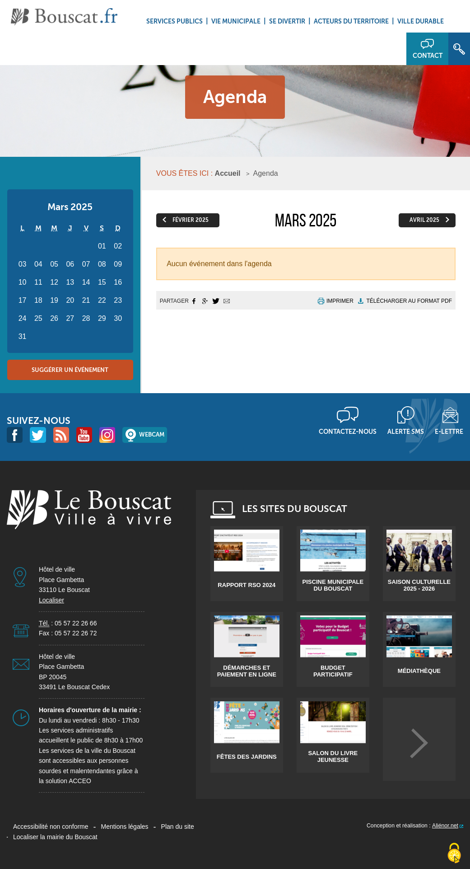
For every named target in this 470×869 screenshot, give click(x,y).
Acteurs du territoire (351, 21)
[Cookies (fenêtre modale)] (454, 853)
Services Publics (174, 21)
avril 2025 (424, 220)
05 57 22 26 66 (76, 623)
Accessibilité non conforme (50, 826)
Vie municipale (236, 21)
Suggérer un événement (70, 369)
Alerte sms (405, 431)
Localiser (51, 600)
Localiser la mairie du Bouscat (55, 837)
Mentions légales (125, 826)
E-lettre (449, 431)
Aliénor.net (445, 825)
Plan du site (177, 826)
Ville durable (420, 21)
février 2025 (190, 220)
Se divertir (287, 21)
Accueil (228, 173)
